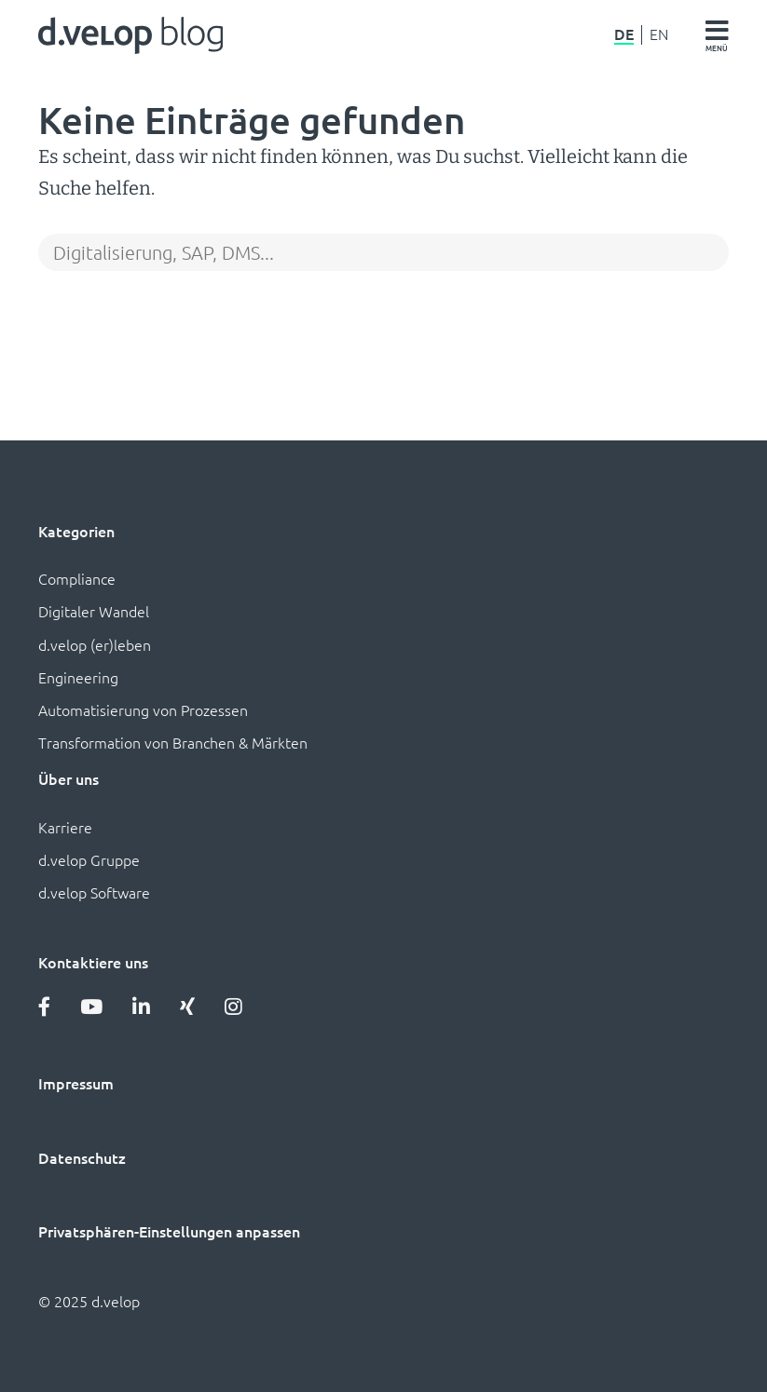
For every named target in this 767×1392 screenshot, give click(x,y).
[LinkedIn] (141, 1005)
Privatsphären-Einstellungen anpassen (169, 1231)
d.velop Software (94, 892)
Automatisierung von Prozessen (143, 709)
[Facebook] (44, 1005)
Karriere (65, 827)
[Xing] (187, 1005)
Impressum (76, 1083)
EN (659, 34)
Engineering (78, 677)
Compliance (77, 578)
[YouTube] (91, 1005)
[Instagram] (233, 1005)
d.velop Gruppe (89, 859)
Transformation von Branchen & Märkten (173, 742)
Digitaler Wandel (93, 611)
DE (624, 34)
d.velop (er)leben (94, 644)
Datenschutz (82, 1157)
